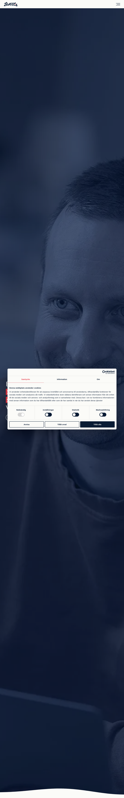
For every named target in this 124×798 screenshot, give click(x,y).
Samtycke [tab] (25, 379)
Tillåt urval (62, 424)
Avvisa (27, 424)
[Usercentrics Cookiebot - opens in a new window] (104, 372)
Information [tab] (62, 379)
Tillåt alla (97, 424)
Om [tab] (98, 379)
